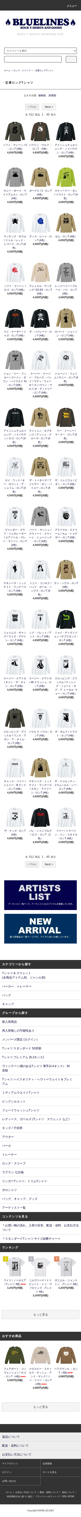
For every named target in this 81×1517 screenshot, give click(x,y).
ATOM (71, 1496)
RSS (64, 1496)
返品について (68, 1492)
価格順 (42, 95)
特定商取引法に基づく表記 (19, 1496)
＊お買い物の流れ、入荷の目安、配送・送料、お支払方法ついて (40, 1227)
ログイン (6, 1472)
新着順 (52, 95)
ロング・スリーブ (21, 70)
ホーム (7, 70)
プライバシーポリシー (46, 1496)
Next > (49, 107)
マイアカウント (10, 1463)
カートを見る (50, 1472)
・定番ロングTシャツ (43, 70)
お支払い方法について (25, 1492)
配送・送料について (49, 1492)
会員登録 (47, 1463)
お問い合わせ (9, 1481)
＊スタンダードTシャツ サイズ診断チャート (31, 1238)
